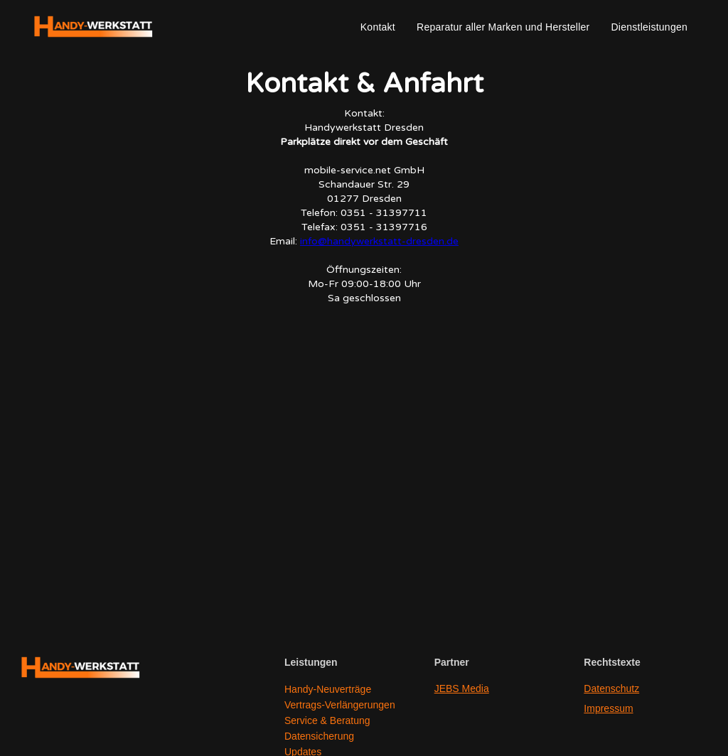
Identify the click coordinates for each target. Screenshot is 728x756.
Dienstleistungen (649, 27)
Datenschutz (611, 688)
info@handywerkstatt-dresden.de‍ (379, 241)
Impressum (608, 708)
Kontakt (377, 27)
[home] (94, 27)
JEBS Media (461, 688)
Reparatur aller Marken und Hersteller (503, 27)
